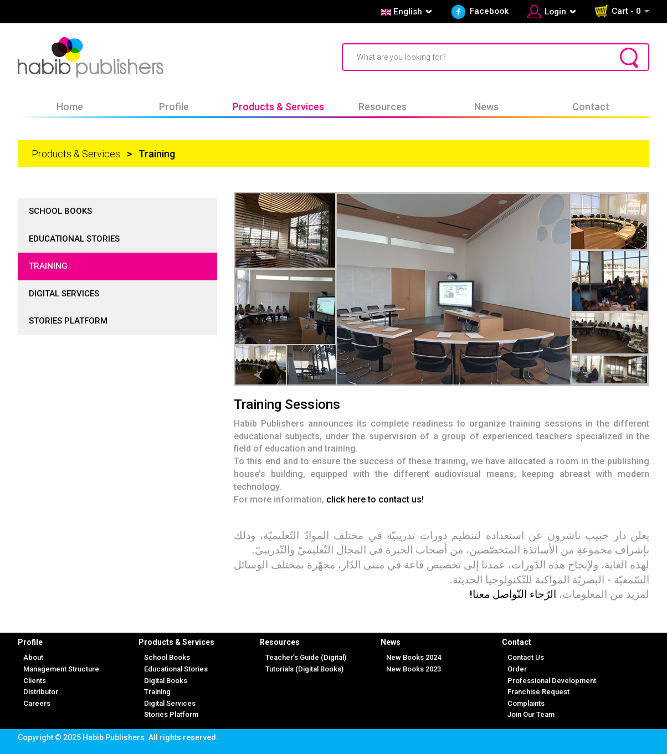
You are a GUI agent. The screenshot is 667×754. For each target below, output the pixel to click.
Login (555, 12)
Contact (590, 106)
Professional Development (551, 680)
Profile (174, 106)
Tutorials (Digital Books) (304, 669)
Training (48, 266)
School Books (60, 211)
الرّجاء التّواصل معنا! (513, 594)
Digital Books (165, 680)
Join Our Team (531, 714)
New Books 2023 (413, 669)
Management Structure (61, 669)
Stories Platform (68, 321)
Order (517, 669)
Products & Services (278, 106)
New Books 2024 (413, 657)
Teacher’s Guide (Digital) (305, 657)
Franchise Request (538, 692)
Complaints (526, 703)
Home (70, 106)
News (486, 106)
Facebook (489, 11)
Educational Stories (74, 239)
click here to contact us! (375, 499)
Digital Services (64, 294)
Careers (36, 703)
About (33, 657)
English (400, 12)
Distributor (40, 692)
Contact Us (525, 657)
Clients (34, 680)
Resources (382, 106)
